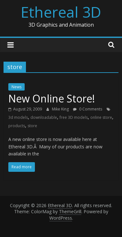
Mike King (61, 109)
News (16, 87)
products (16, 125)
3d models (18, 117)
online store (101, 117)
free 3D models (74, 117)
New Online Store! (51, 98)
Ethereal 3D (61, 12)
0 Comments (87, 109)
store (32, 125)
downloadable (43, 117)
